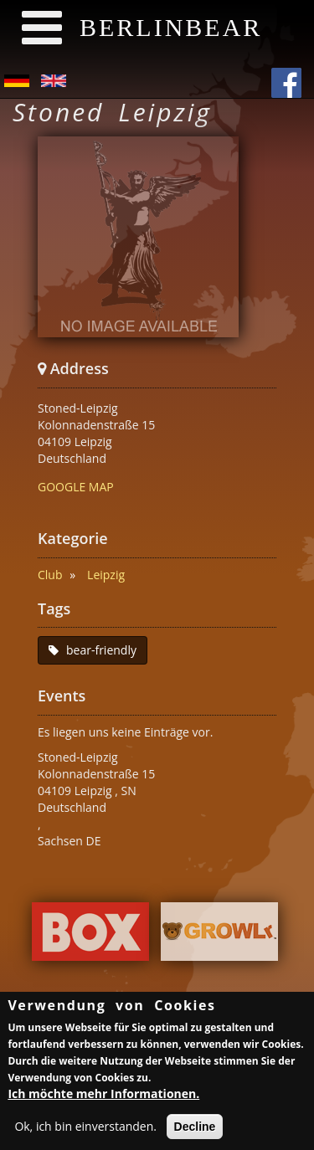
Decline (195, 1130)
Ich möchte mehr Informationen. (103, 1097)
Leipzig (106, 575)
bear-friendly (101, 650)
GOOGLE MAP (76, 487)
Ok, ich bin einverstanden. (85, 1129)
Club (50, 575)
